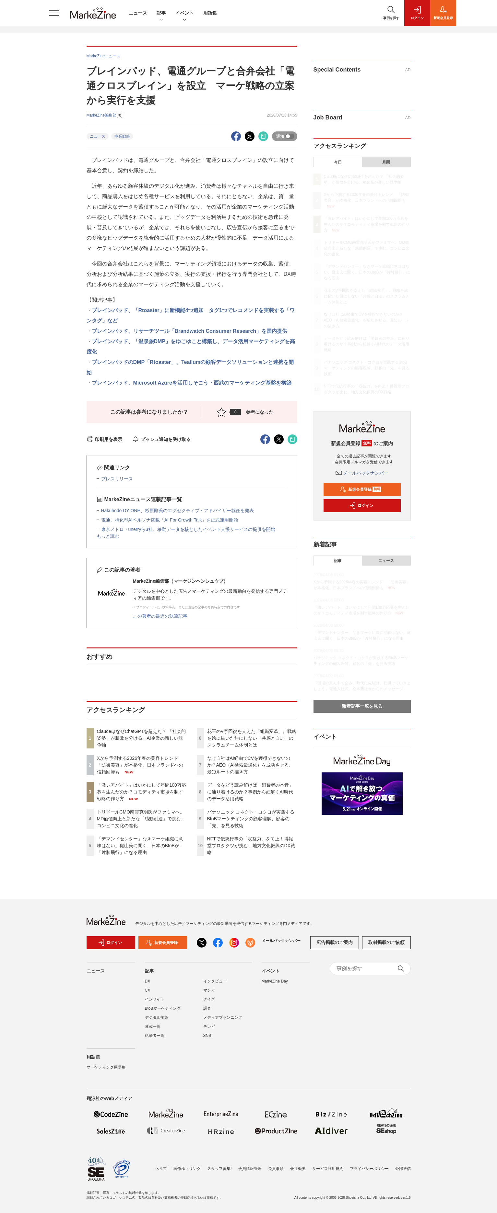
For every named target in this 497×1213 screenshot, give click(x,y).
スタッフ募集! (219, 1168)
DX (147, 985)
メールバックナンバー (362, 473)
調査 (207, 1012)
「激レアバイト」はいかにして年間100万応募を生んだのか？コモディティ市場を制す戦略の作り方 (141, 791)
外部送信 (403, 1168)
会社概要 (298, 1168)
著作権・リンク (187, 1168)
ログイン (361, 505)
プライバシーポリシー (369, 1168)
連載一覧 (152, 1030)
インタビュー (215, 985)
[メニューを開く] (54, 13)
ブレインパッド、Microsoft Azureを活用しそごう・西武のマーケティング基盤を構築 (191, 383)
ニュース (138, 13)
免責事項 (276, 1168)
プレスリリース (117, 478)
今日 (338, 162)
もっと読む (108, 536)
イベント (184, 13)
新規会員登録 (361, 489)
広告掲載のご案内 (334, 946)
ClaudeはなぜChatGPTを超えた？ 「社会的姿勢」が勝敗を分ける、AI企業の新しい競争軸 (141, 738)
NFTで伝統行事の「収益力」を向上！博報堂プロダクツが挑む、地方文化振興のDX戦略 (251, 845)
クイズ (209, 1003)
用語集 (210, 13)
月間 (386, 162)
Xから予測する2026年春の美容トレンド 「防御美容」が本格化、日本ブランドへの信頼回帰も (140, 765)
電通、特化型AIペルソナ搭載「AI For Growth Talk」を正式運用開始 (169, 519)
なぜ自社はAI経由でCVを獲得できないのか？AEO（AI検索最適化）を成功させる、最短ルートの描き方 (250, 765)
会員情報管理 (250, 1168)
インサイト (154, 1003)
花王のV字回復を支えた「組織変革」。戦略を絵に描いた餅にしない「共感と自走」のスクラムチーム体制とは (251, 738)
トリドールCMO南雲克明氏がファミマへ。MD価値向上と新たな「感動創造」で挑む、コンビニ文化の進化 (141, 818)
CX (147, 994)
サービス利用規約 (327, 1168)
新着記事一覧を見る (362, 706)
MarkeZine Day (275, 985)
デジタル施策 (156, 1021)
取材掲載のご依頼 (386, 946)
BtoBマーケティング (163, 1012)
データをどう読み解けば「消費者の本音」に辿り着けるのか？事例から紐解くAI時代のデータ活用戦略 (250, 791)
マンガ (209, 994)
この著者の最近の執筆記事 (160, 616)
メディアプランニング (222, 1021)
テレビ (209, 1030)
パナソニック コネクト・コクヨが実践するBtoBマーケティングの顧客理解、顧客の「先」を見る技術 (251, 818)
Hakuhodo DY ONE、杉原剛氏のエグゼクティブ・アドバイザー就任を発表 (177, 510)
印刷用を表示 (105, 439)
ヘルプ (161, 1168)
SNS (207, 1039)
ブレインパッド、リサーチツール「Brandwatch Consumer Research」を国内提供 (190, 331)
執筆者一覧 (154, 1039)
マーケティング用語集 (106, 1071)
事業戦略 (122, 136)
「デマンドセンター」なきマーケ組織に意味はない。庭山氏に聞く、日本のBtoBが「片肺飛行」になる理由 (140, 845)
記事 (161, 13)
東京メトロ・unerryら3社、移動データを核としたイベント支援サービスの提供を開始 (188, 529)
